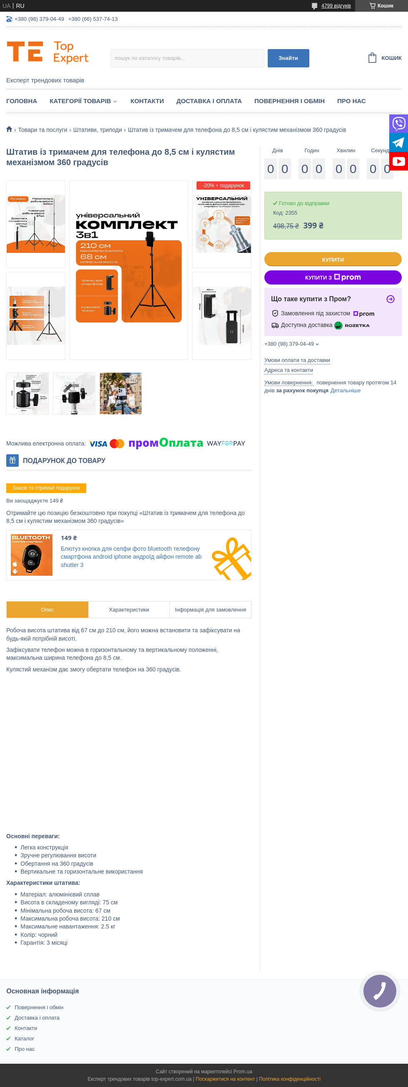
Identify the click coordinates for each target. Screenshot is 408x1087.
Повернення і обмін (289, 101)
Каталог (24, 1038)
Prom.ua (243, 1072)
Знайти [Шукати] (288, 58)
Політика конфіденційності (290, 1079)
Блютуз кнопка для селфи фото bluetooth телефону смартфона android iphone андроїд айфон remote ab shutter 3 (131, 556)
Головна (21, 101)
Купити (333, 260)
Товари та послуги (42, 129)
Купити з (333, 277)
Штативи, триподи (97, 129)
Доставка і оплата (209, 101)
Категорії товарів (80, 101)
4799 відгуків (336, 6)
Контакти (147, 101)
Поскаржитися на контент (225, 1079)
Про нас (351, 101)
